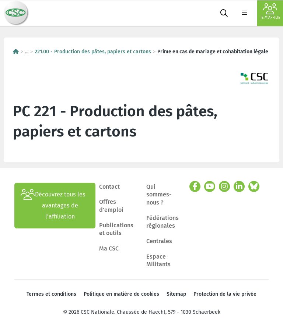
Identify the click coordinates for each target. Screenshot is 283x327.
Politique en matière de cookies (121, 294)
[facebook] (194, 186)
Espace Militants (158, 260)
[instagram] (224, 186)
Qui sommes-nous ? (159, 194)
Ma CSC (109, 248)
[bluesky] (253, 186)
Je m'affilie (270, 11)
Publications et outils (116, 229)
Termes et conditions (51, 294)
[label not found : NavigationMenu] (244, 13)
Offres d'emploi (111, 205)
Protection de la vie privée (224, 294)
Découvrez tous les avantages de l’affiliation (53, 205)
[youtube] (209, 186)
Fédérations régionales (162, 222)
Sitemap (176, 294)
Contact (109, 186)
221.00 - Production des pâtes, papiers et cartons (93, 52)
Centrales (159, 241)
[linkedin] (239, 186)
